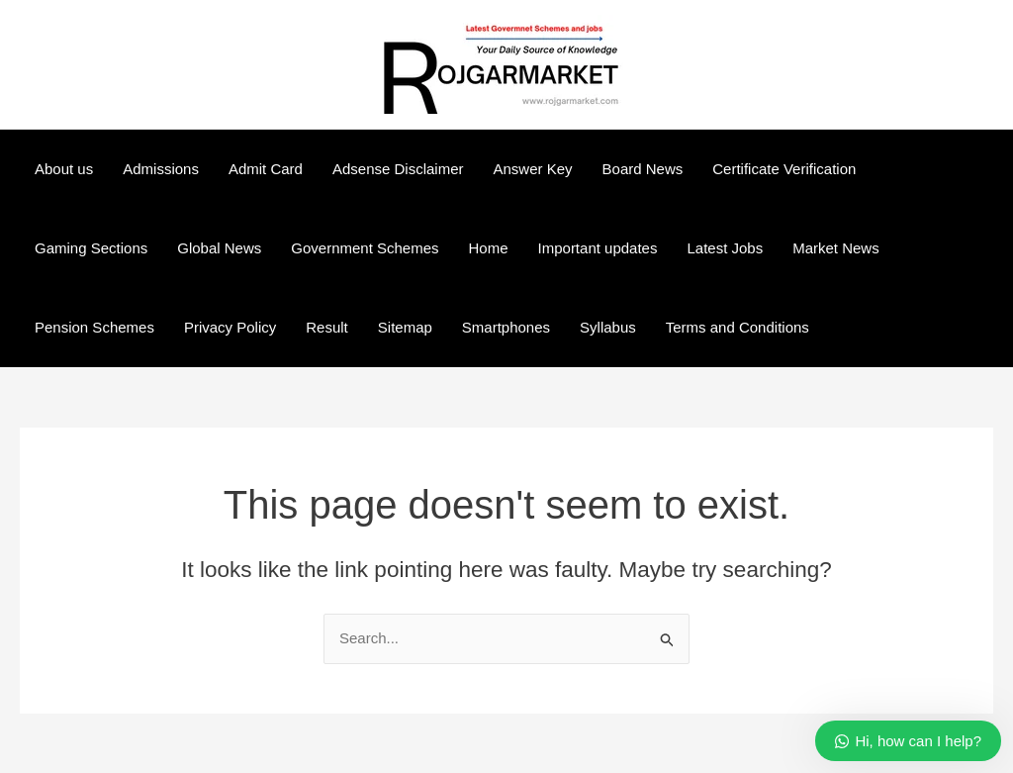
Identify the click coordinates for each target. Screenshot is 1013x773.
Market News (835, 248)
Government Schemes (364, 248)
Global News (219, 248)
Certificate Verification (784, 168)
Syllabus (608, 327)
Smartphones (506, 327)
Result (327, 327)
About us (64, 168)
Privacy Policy (230, 327)
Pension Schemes (94, 327)
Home (488, 248)
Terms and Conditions (737, 327)
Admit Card (266, 168)
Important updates (598, 248)
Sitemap (405, 327)
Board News (643, 168)
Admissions (161, 168)
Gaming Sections (91, 248)
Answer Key (533, 168)
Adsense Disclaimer (398, 168)
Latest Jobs (725, 248)
